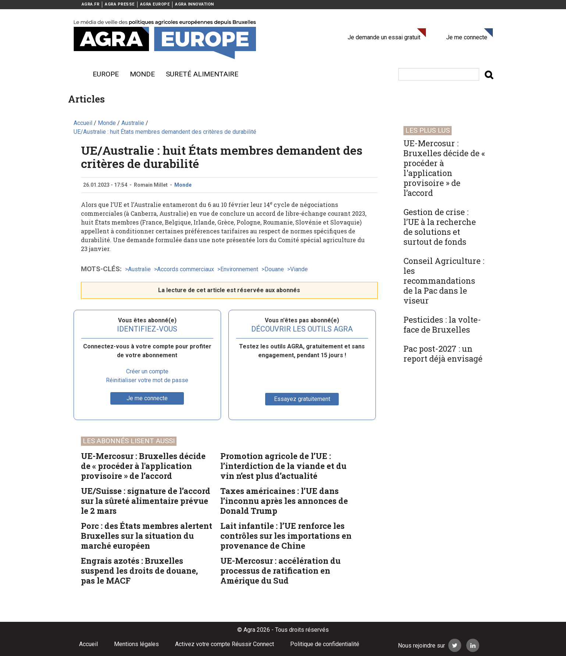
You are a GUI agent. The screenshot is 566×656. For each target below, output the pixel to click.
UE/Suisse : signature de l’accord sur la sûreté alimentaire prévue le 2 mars (145, 500)
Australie (139, 269)
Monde (142, 74)
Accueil (88, 644)
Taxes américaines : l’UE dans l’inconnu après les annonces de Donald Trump (284, 500)
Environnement (239, 269)
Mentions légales (136, 644)
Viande (299, 269)
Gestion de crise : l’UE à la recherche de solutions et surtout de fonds (439, 227)
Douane (274, 269)
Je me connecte (466, 37)
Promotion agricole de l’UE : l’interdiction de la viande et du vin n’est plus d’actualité (283, 466)
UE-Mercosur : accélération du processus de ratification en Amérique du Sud (280, 570)
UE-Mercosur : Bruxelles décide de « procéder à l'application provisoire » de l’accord (143, 466)
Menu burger (77, 74)
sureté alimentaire (202, 74)
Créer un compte (147, 371)
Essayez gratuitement (302, 398)
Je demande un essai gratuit (384, 37)
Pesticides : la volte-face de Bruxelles (442, 324)
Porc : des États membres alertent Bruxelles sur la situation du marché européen (146, 535)
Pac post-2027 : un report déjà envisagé (443, 353)
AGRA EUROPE (155, 4)
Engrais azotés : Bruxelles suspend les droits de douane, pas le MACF (139, 570)
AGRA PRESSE (120, 4)
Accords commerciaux (185, 269)
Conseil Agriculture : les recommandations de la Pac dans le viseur (443, 280)
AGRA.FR (91, 4)
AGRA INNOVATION (194, 4)
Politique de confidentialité (324, 644)
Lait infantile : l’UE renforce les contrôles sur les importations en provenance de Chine (286, 535)
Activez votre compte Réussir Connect (224, 644)
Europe (106, 74)
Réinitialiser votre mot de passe (147, 380)
